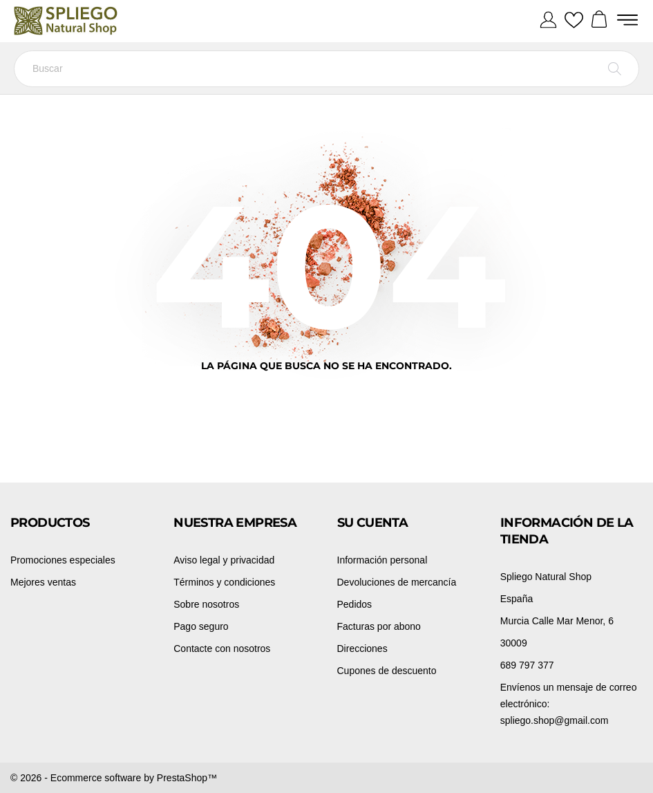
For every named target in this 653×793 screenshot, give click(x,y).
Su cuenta (372, 522)
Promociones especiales (62, 560)
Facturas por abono (379, 626)
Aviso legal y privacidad (223, 560)
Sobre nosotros (206, 604)
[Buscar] (326, 68)
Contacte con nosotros (221, 648)
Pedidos (354, 604)
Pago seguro (200, 626)
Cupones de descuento (387, 670)
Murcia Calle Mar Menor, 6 (557, 620)
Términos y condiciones (224, 582)
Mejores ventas (43, 582)
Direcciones (362, 648)
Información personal (382, 560)
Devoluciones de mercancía (397, 582)
